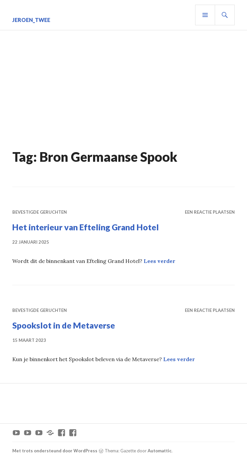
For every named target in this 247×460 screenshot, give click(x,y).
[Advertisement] (124, 96)
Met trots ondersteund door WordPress (54, 450)
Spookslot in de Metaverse (63, 325)
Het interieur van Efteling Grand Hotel (85, 227)
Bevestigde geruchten (39, 212)
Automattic (160, 450)
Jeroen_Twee (31, 20)
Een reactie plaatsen (210, 212)
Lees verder (159, 261)
